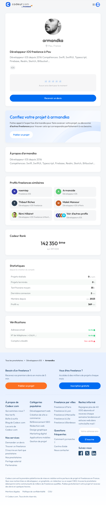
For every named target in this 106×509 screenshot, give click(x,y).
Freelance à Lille (62, 418)
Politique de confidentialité (33, 491)
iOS (12, 67)
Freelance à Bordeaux (64, 422)
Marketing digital (38, 433)
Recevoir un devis (53, 98)
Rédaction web (37, 425)
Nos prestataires (13, 457)
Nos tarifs (10, 414)
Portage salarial (13, 461)
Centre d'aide (60, 446)
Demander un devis (14, 442)
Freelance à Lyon (62, 410)
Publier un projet (21, 134)
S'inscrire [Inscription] (89, 439)
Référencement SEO (40, 422)
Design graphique (38, 429)
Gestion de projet (38, 441)
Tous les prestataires (14, 360)
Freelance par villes (64, 402)
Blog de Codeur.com (15, 422)
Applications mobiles (40, 437)
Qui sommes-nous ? (15, 410)
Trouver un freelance (15, 446)
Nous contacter (61, 450)
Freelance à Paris (62, 407)
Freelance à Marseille (64, 414)
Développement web (40, 410)
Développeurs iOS (74, 217)
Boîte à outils (11, 418)
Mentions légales (12, 491)
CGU (50, 491)
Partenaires (11, 465)
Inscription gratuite (80, 385)
